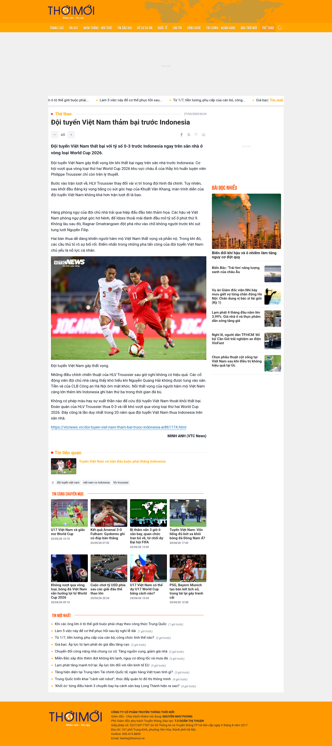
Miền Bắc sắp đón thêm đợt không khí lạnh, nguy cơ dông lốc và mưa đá (119, 658)
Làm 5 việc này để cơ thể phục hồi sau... (135, 100)
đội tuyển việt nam (68, 482)
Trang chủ (57, 27)
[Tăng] (71, 134)
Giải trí (177, 27)
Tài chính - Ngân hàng (220, 27)
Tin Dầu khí (124, 27)
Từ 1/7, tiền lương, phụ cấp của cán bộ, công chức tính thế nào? (113, 637)
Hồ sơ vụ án (144, 27)
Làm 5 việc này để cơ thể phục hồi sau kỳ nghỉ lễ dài (104, 631)
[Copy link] (196, 134)
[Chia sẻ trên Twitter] (189, 134)
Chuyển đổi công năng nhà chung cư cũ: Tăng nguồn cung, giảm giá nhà (119, 651)
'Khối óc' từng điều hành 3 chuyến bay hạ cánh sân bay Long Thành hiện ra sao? (125, 686)
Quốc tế (162, 27)
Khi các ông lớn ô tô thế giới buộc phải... (62, 100)
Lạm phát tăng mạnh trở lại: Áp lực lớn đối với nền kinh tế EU (110, 665)
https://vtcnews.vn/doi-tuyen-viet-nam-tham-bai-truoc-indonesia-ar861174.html (118, 427)
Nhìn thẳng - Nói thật (97, 27)
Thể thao (268, 27)
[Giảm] (54, 134)
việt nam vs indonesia (96, 482)
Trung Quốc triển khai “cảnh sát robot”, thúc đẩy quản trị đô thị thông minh (121, 679)
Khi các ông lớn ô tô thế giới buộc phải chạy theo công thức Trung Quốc (119, 624)
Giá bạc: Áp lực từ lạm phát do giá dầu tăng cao (100, 644)
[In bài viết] (203, 134)
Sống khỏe (194, 27)
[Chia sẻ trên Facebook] (181, 134)
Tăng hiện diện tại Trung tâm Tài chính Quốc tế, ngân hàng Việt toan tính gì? (122, 672)
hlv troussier (120, 482)
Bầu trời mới (249, 27)
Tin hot (73, 27)
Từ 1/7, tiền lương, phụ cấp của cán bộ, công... (214, 100)
